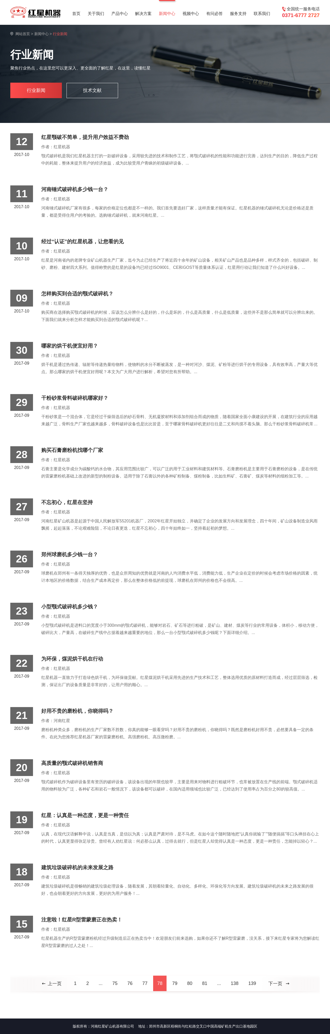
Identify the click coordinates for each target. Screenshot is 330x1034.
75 (115, 983)
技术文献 (92, 90)
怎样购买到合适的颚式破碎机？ (77, 293)
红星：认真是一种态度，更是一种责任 (85, 815)
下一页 (275, 983)
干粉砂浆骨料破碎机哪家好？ (74, 398)
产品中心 (119, 13)
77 (144, 983)
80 (189, 983)
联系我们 (262, 13)
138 (234, 983)
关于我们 (96, 13)
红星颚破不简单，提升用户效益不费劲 (85, 137)
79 (174, 983)
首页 (76, 13)
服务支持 (238, 13)
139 (252, 983)
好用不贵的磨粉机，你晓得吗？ (77, 711)
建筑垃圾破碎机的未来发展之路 (77, 867)
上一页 (55, 983)
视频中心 (191, 13)
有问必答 (214, 13)
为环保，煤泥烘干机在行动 (72, 659)
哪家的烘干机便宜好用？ (69, 346)
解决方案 (143, 13)
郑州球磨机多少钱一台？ (69, 554)
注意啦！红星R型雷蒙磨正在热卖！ (81, 919)
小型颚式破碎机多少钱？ (69, 606)
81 (204, 983)
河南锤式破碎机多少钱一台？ (74, 189)
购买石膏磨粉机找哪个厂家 (72, 450)
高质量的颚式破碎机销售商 (72, 763)
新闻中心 (167, 13)
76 (130, 983)
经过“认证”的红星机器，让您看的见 (82, 241)
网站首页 (22, 34)
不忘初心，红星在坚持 (67, 502)
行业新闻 (36, 90)
